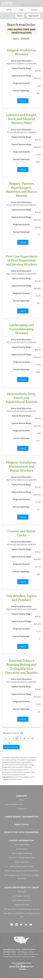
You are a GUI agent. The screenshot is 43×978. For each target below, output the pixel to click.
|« (5, 738)
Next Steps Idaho (22, 844)
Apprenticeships (21, 904)
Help (21, 9)
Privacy (14, 954)
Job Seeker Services (22, 896)
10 (32, 738)
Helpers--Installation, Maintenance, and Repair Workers (21, 466)
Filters (19, 16)
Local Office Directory (22, 900)
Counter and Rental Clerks (21, 533)
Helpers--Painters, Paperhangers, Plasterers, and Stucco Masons (21, 189)
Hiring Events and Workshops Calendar (22, 909)
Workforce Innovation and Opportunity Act (22, 915)
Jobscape (21, 795)
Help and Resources (14, 804)
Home (8, 9)
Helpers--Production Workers (21, 52)
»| (9, 742)
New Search (33, 16)
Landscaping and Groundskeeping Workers (21, 329)
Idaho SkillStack (22, 862)
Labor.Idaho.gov (22, 952)
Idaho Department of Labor (21, 887)
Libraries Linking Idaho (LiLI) (22, 857)
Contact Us (22, 808)
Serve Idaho (21, 824)
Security (19, 954)
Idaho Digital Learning (22, 853)
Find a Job (21, 891)
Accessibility (6, 954)
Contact (34, 9)
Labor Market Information (21, 816)
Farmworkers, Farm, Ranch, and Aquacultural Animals (21, 398)
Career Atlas (21, 849)
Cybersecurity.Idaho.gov (31, 954)
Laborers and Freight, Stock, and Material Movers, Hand (21, 119)
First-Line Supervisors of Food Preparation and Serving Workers (21, 260)
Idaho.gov (32, 952)
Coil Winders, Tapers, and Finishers (21, 598)
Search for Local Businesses (21, 832)
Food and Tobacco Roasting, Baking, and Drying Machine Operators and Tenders (21, 666)
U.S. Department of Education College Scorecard (21, 877)
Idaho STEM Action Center (22, 866)
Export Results (11, 747)
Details (23, 100)
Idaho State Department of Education (22, 870)
